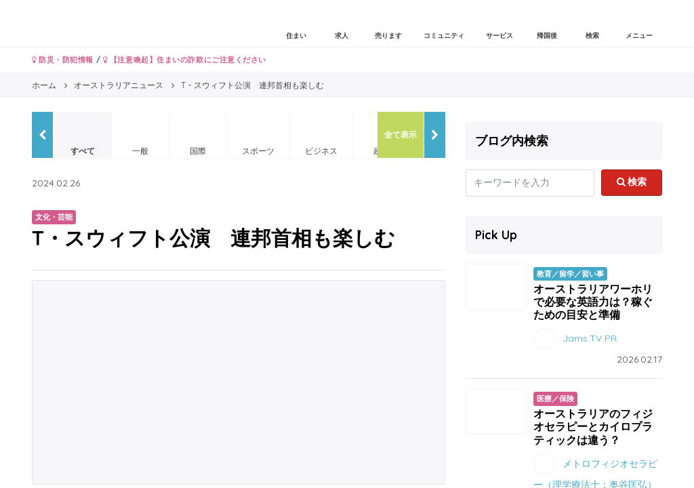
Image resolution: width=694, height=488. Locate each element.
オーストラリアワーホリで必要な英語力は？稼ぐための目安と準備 (593, 301)
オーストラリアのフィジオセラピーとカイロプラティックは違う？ (593, 426)
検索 (632, 181)
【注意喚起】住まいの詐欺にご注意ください (184, 59)
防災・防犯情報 (63, 59)
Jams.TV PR (590, 338)
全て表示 (400, 134)
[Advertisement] (238, 382)
